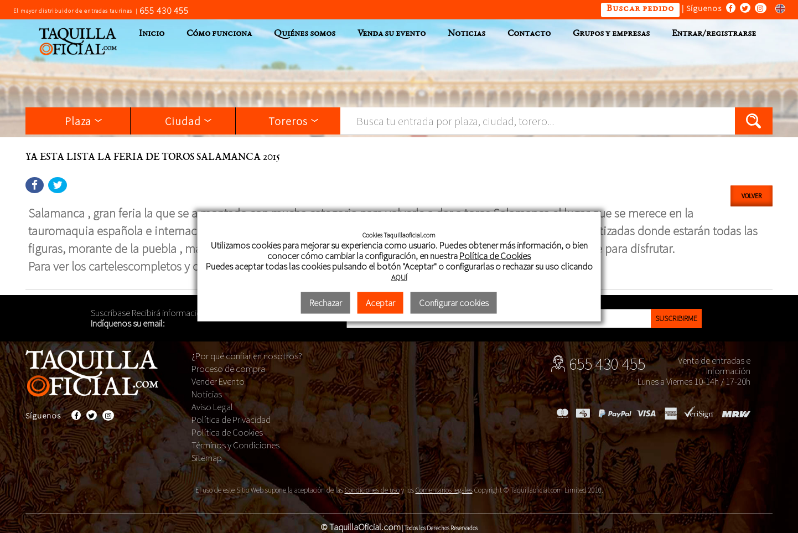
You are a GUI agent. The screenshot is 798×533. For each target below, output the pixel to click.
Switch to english (777, 8)
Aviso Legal (212, 407)
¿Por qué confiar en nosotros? (246, 356)
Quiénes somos (304, 34)
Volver (751, 196)
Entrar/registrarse (714, 34)
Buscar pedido (640, 9)
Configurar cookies (454, 303)
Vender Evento (218, 381)
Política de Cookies (227, 432)
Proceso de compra (228, 369)
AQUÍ (399, 277)
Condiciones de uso (372, 490)
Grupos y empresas (611, 34)
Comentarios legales (444, 490)
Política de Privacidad (231, 419)
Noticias (466, 34)
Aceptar (380, 303)
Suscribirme (676, 318)
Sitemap (206, 458)
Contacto (529, 34)
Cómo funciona (219, 34)
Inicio (151, 34)
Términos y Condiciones (235, 445)
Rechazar (325, 303)
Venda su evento (391, 34)
